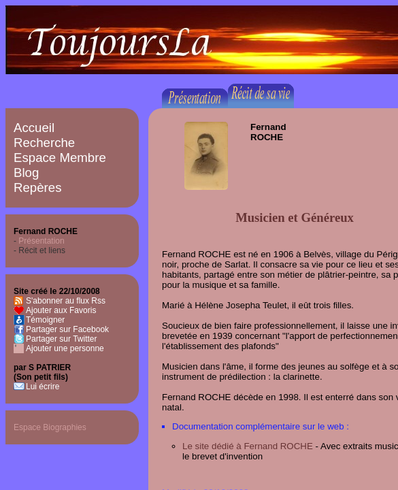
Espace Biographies (50, 427)
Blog (26, 172)
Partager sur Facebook (67, 329)
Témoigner (45, 320)
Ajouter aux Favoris (61, 310)
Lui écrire (42, 386)
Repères (38, 187)
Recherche (44, 142)
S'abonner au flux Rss (65, 301)
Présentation (41, 241)
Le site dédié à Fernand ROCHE (247, 446)
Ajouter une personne (65, 348)
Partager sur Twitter (61, 339)
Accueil (34, 127)
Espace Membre (60, 157)
